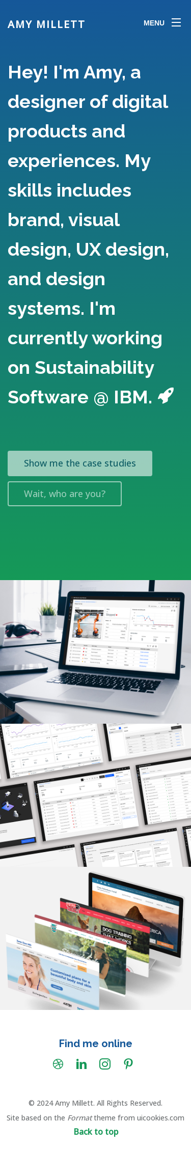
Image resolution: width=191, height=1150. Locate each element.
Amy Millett (47, 24)
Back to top (95, 1131)
